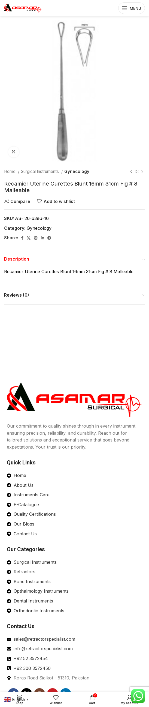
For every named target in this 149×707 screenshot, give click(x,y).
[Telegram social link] (49, 237)
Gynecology (76, 171)
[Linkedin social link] (42, 237)
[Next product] (142, 171)
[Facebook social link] (22, 237)
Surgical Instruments (40, 171)
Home (10, 171)
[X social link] (28, 237)
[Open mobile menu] (131, 8)
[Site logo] (23, 7)
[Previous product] (131, 171)
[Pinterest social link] (35, 237)
